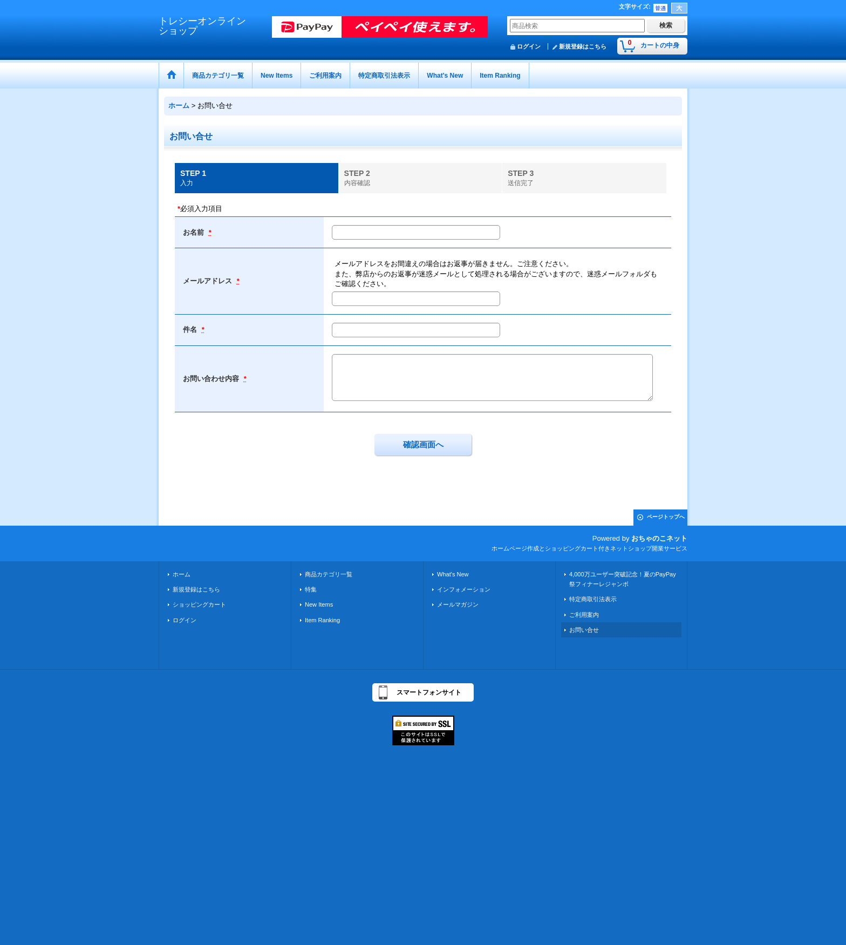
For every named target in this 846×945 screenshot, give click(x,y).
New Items (319, 604)
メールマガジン (458, 604)
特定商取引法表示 (593, 599)
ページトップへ (666, 517)
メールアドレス (208, 281)
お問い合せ (584, 630)
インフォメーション (463, 589)
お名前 (194, 232)
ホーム (181, 574)
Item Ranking (322, 620)
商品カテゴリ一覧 (328, 574)
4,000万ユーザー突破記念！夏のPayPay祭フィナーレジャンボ (622, 579)
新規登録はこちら (582, 46)
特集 (311, 589)
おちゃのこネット (659, 538)
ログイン (529, 46)
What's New (453, 574)
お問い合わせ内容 (212, 379)
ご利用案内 (584, 614)
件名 (191, 329)
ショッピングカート (199, 604)
